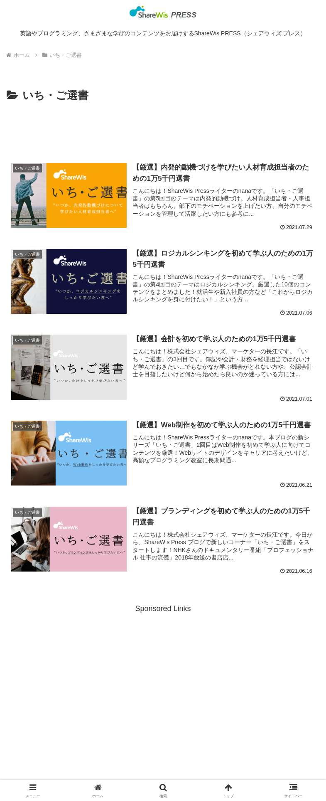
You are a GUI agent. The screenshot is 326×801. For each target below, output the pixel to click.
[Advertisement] (163, 127)
